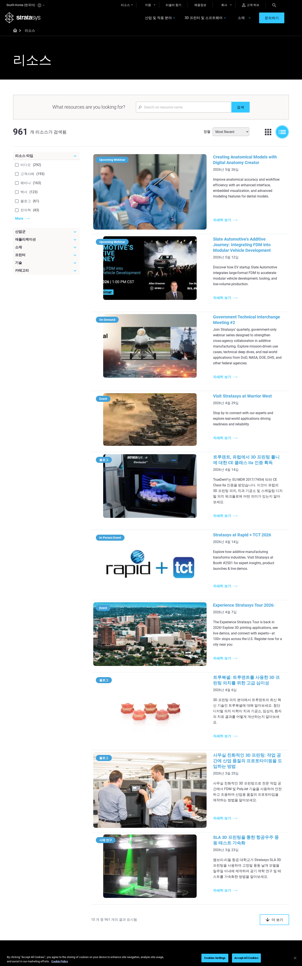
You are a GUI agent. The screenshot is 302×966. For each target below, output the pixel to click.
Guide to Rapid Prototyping (175, 851)
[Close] (295, 958)
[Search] (274, 5)
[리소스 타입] (46, 157)
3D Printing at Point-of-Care (129, 914)
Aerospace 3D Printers (262, 857)
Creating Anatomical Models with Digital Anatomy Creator (217, 158)
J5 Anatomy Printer (215, 863)
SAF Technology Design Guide (130, 857)
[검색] (240, 108)
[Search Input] (183, 108)
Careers (253, 914)
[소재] (46, 249)
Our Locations (257, 907)
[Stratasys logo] (24, 18)
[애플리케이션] (46, 241)
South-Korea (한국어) (25, 5)
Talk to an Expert (213, 914)
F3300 (206, 838)
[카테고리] (46, 272)
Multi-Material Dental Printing (130, 851)
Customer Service (213, 926)
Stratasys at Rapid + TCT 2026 (191, 459)
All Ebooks (118, 870)
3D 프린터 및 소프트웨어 (199, 19)
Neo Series (209, 851)
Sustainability (257, 926)
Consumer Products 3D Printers (263, 866)
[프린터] (46, 256)
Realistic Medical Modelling (174, 857)
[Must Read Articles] (177, 831)
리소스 (125, 5)
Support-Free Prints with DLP (130, 863)
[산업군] (46, 233)
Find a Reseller (211, 901)
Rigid (160, 895)
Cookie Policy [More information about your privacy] (59, 961)
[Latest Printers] (222, 831)
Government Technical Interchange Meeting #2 (207, 280)
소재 (236, 19)
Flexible (162, 901)
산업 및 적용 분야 (153, 19)
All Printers (209, 870)
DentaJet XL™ (211, 857)
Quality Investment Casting (129, 838)
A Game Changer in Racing (128, 901)
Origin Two (209, 844)
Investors (254, 933)
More (19, 220)
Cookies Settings (215, 958)
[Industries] (268, 831)
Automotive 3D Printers (263, 851)
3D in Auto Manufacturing (174, 863)
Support (207, 895)
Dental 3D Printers (260, 838)
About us (254, 895)
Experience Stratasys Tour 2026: (193, 514)
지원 (148, 5)
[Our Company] (268, 887)
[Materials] (177, 887)
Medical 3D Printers (261, 844)
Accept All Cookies (246, 958)
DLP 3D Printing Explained (174, 876)
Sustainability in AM (124, 907)
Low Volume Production (173, 844)
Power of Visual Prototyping (129, 844)
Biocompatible (166, 907)
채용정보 (200, 5)
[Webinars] (131, 887)
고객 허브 (250, 5)
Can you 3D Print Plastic (173, 870)
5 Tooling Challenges (170, 838)
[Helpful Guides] (131, 831)
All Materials (165, 914)
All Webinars (119, 926)
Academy (254, 920)
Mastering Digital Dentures (128, 920)
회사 (224, 5)
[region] (151, 958)
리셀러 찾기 (173, 5)
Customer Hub (211, 920)
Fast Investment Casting (127, 895)
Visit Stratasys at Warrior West (191, 337)
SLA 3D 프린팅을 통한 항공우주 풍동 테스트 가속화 (211, 708)
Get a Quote (210, 907)
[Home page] (13, 32)
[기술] (46, 264)
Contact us (255, 901)
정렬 (207, 133)
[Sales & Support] (222, 887)
